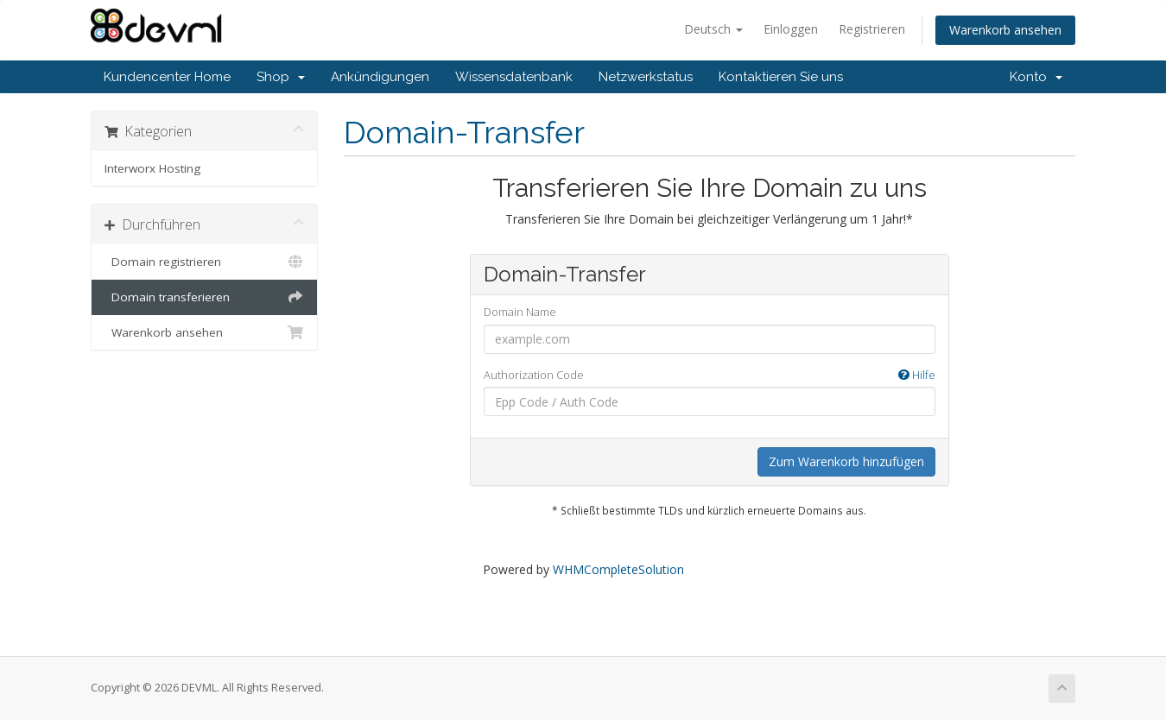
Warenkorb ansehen (1005, 30)
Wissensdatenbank (514, 77)
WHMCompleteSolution (618, 569)
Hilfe (916, 374)
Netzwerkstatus (646, 77)
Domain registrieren (204, 261)
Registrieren (872, 29)
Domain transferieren (204, 297)
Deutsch (713, 29)
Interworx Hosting (152, 168)
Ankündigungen (380, 77)
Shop (281, 77)
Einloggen (791, 29)
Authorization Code (709, 375)
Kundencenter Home (167, 77)
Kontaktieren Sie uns (781, 77)
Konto (1036, 77)
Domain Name (520, 311)
